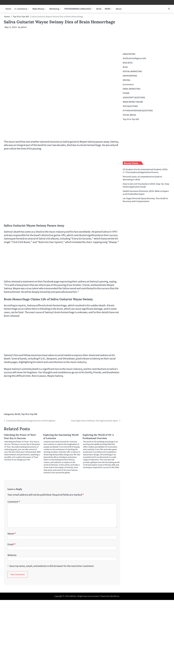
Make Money (38, 9)
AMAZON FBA (129, 54)
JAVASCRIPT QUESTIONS (134, 97)
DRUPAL (126, 80)
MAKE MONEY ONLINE (133, 102)
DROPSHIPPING (130, 76)
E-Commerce (21, 9)
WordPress (114, 596)
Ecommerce (128, 84)
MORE (108, 9)
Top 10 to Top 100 (29, 414)
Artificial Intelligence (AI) (134, 58)
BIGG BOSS (128, 62)
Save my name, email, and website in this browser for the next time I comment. (51, 566)
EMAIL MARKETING (131, 89)
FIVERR (126, 93)
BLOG (98, 9)
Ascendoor (94, 596)
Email (11, 544)
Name (11, 533)
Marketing (54, 9)
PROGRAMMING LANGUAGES (77, 9)
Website (12, 555)
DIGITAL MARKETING (132, 71)
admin (24, 27)
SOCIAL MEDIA (129, 115)
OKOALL (73, 596)
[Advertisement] (62, 48)
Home (8, 9)
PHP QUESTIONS (130, 106)
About (119, 9)
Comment (13, 501)
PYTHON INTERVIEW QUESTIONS (138, 110)
